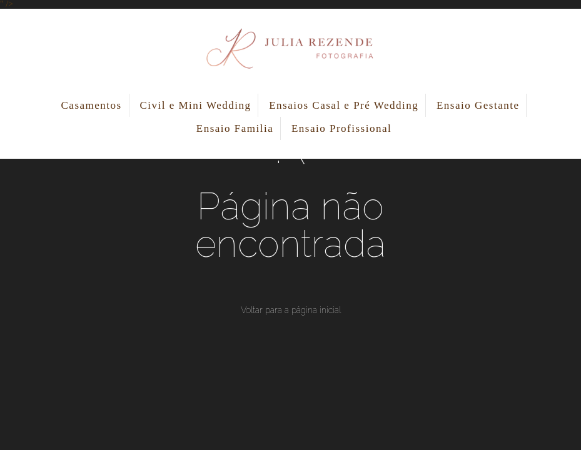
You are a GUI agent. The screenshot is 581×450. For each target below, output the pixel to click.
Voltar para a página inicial (291, 310)
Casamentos (91, 105)
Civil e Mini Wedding (195, 105)
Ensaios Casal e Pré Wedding (343, 105)
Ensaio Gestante (478, 105)
